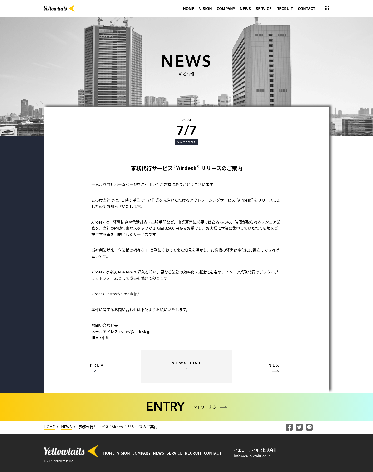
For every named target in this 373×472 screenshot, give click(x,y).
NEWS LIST (186, 363)
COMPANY (226, 8)
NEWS (245, 8)
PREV (97, 365)
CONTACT (306, 8)
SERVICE (264, 8)
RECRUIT (284, 8)
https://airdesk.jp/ (123, 294)
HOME (188, 8)
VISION (205, 8)
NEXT (275, 365)
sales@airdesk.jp (135, 331)
